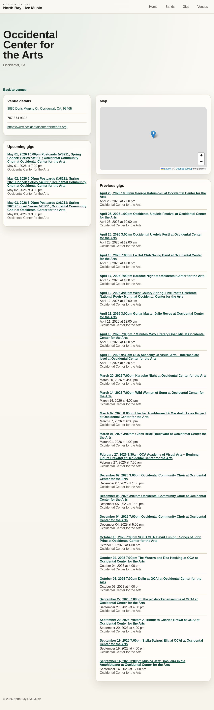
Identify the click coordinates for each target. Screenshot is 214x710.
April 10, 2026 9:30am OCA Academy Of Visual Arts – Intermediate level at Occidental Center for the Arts (149, 356)
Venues (202, 6)
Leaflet (166, 168)
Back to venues (14, 89)
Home (153, 6)
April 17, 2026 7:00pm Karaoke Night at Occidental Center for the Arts (152, 276)
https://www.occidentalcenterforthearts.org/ (37, 127)
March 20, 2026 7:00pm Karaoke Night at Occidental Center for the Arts (153, 375)
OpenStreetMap (184, 168)
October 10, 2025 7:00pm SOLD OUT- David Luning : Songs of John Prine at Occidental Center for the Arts (150, 539)
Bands (170, 6)
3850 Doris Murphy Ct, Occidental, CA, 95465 (39, 108)
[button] (153, 134)
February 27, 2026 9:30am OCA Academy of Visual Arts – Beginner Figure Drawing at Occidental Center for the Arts (150, 456)
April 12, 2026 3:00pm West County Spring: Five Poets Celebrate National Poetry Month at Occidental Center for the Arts (148, 294)
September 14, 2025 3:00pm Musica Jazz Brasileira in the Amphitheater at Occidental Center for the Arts (142, 662)
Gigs (186, 6)
